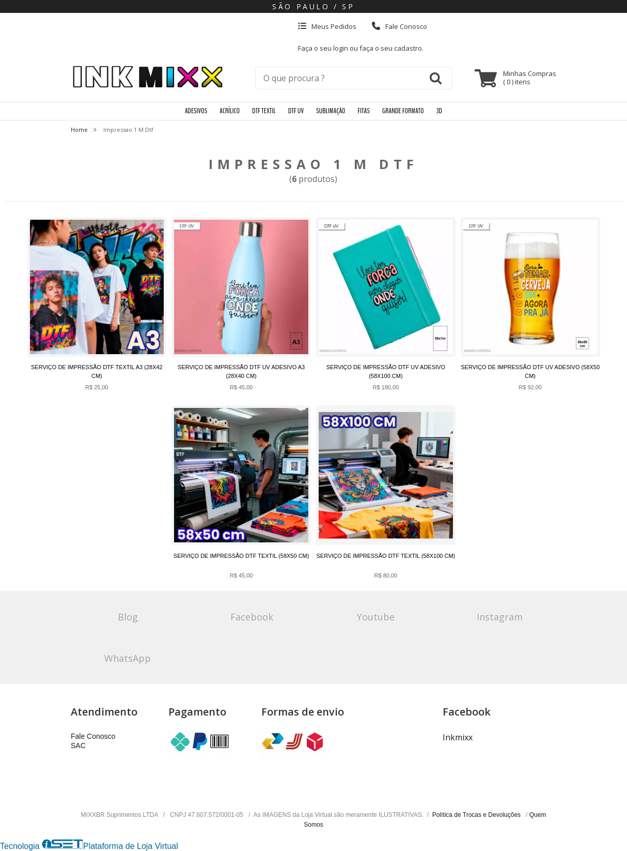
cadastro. (409, 48)
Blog (128, 617)
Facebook (251, 617)
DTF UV (296, 111)
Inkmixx (458, 737)
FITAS (364, 111)
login (341, 48)
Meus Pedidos (327, 26)
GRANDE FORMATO (403, 111)
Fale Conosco (399, 26)
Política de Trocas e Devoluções (477, 814)
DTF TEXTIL (264, 111)
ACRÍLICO (230, 111)
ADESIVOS (196, 111)
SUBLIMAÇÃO (330, 111)
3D (439, 111)
